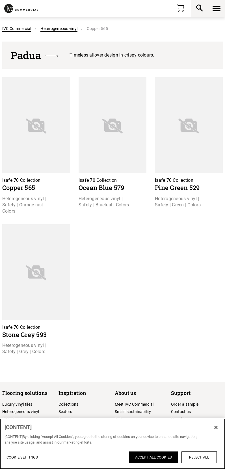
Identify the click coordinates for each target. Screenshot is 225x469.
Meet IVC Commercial (134, 404)
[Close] (216, 427)
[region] (112, 443)
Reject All (199, 457)
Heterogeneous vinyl (58, 28)
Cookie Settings (22, 457)
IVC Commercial (16, 28)
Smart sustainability (133, 411)
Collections (69, 404)
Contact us (181, 411)
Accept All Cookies (153, 457)
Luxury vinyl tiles (17, 404)
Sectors (65, 411)
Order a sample (185, 404)
